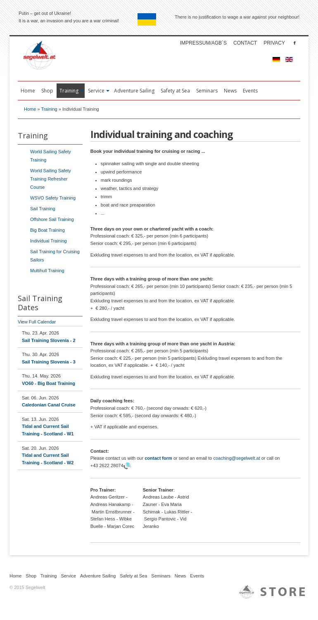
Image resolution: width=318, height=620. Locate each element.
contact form (158, 458)
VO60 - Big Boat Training (48, 383)
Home (30, 109)
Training (49, 109)
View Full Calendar (37, 321)
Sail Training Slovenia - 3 (49, 361)
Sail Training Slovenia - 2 (49, 340)
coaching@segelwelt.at (237, 458)
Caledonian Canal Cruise (49, 404)
